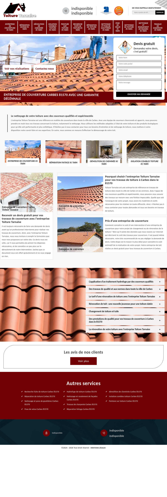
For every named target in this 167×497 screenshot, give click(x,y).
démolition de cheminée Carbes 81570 (125, 391)
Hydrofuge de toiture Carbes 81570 (82, 391)
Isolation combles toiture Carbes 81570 (125, 396)
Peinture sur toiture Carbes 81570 (123, 401)
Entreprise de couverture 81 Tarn (10, 27)
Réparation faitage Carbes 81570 (81, 409)
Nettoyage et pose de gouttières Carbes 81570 (41, 403)
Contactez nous (44, 68)
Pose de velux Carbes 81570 (36, 409)
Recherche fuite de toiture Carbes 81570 (42, 391)
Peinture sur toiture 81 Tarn (65, 27)
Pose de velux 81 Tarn (117, 27)
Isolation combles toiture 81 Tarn (52, 27)
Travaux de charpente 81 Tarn (157, 27)
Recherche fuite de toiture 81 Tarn (77, 27)
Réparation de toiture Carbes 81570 (40, 396)
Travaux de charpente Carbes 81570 (82, 404)
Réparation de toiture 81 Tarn (92, 27)
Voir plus (83, 361)
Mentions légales (98, 448)
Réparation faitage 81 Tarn (25, 27)
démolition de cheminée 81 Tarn (39, 27)
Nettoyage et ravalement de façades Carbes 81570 (82, 398)
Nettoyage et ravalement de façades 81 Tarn (143, 27)
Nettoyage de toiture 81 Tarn (129, 27)
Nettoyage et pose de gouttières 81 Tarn (106, 27)
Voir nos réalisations (17, 68)
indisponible (82, 8)
